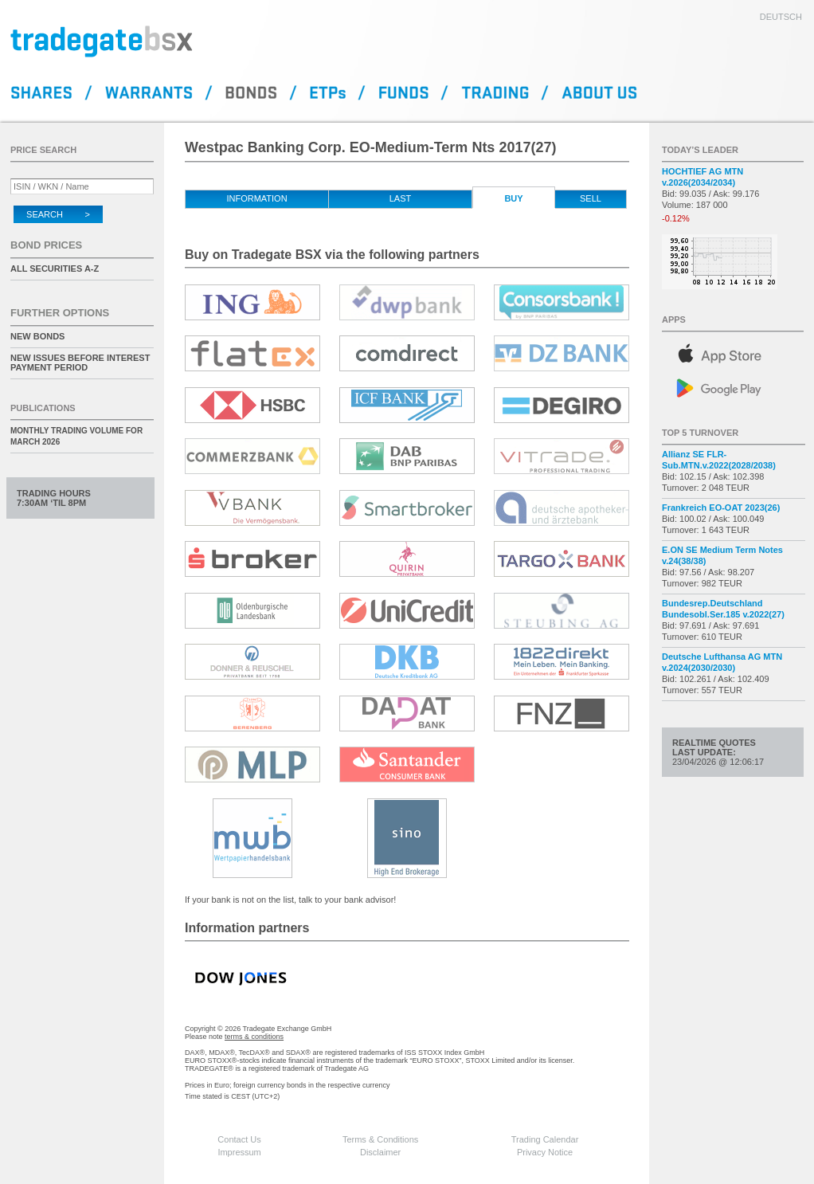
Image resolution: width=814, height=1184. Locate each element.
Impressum (238, 1152)
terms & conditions (254, 1037)
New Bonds (37, 336)
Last (400, 198)
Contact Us (238, 1139)
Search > (58, 214)
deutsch (781, 17)
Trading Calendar (545, 1139)
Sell (590, 198)
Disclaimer (380, 1152)
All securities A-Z (54, 268)
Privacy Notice (545, 1152)
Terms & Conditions (380, 1139)
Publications (43, 408)
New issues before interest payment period (80, 362)
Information (256, 198)
